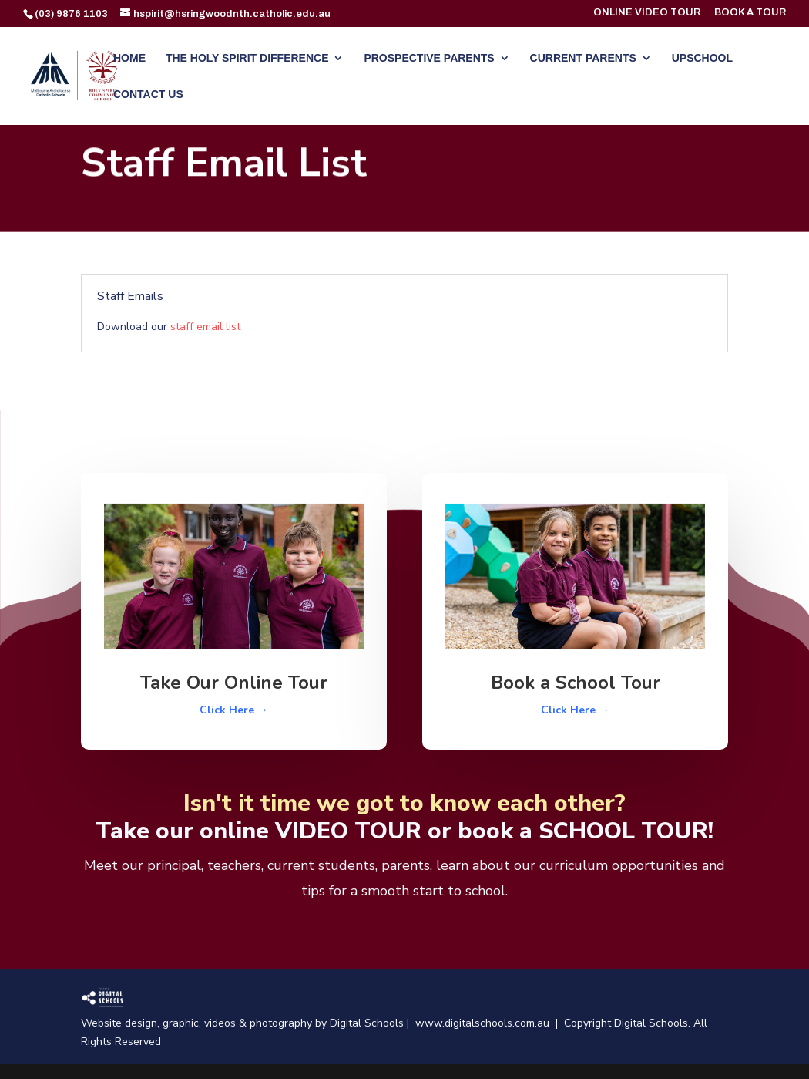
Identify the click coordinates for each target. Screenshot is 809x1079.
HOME (129, 58)
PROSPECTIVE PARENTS (429, 58)
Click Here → (234, 710)
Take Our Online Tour (233, 682)
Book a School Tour (575, 682)
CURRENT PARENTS (583, 58)
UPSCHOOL (702, 58)
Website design (119, 1023)
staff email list (205, 326)
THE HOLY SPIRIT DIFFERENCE (247, 58)
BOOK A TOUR (750, 13)
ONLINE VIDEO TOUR (646, 13)
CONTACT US (148, 94)
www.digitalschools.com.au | (489, 1023)
